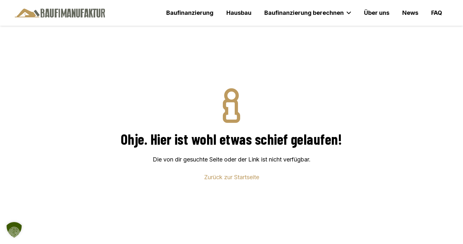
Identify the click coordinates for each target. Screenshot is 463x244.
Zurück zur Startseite (231, 177)
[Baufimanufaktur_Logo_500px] (59, 13)
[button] (347, 13)
